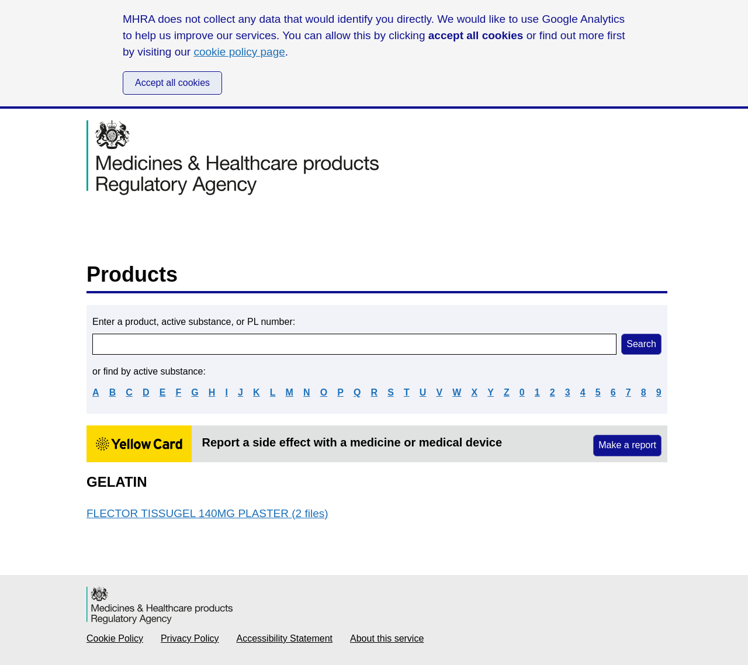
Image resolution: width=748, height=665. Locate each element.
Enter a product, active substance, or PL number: (193, 322)
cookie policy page (239, 52)
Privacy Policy (190, 638)
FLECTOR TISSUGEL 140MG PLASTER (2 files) (207, 513)
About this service (387, 638)
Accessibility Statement (285, 638)
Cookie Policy (114, 638)
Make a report (627, 445)
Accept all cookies (172, 83)
